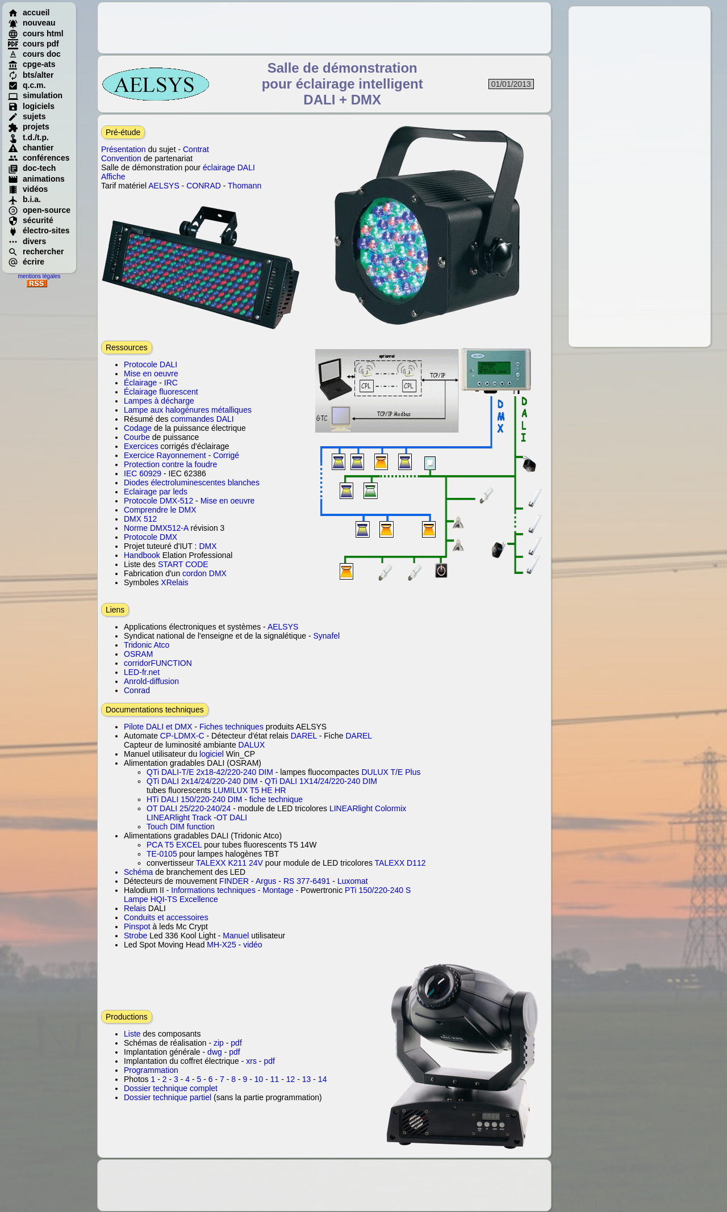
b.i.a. (24, 199)
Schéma (138, 872)
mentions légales (39, 276)
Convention (121, 158)
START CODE (183, 564)
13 (306, 1079)
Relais (135, 908)
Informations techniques (213, 890)
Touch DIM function (181, 826)
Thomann (244, 185)
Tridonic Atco (146, 644)
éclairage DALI (229, 167)
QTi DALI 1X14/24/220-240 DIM (321, 781)
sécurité (30, 220)
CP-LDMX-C (182, 735)
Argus (266, 881)
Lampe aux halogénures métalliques (188, 409)
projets (28, 126)
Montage (277, 890)
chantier (30, 147)
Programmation (151, 1070)
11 (274, 1079)
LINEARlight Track (179, 817)
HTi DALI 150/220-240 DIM (194, 799)
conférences (38, 157)
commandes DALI (201, 418)
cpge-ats (32, 64)
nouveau (32, 22)
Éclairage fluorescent (161, 391)
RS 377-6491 (307, 881)
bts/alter (30, 74)
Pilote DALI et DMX (159, 726)
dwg (214, 1051)
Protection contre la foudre (170, 464)
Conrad (137, 690)
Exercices (141, 446)
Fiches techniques (231, 726)
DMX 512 (140, 518)
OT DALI (231, 817)
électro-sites (38, 230)
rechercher (36, 251)
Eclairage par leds (155, 491)
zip (219, 1042)
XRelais (174, 582)
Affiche (113, 176)
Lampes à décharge (159, 400)
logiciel (211, 753)
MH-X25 (221, 944)
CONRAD (203, 185)
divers (27, 241)
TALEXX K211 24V (229, 862)
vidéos (28, 189)
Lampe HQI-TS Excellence (171, 899)
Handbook (142, 555)
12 (290, 1079)
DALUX (252, 744)
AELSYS (163, 185)
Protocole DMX (150, 537)
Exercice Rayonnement (165, 455)
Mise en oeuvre (151, 373)
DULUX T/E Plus (390, 772)
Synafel (326, 635)
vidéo (252, 944)
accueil (28, 12)
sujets (26, 116)
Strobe (135, 935)
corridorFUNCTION (158, 663)
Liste (132, 1033)
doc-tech (32, 168)
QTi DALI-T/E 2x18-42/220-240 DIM (210, 772)
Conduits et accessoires (166, 917)
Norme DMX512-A (156, 527)
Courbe (137, 437)
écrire (26, 261)
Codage (138, 428)
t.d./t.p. (28, 137)
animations (36, 178)
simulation (35, 95)
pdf (236, 1042)
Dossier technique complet (171, 1088)
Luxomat (352, 881)
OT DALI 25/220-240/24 (189, 808)
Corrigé (226, 455)
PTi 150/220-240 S (378, 890)
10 (259, 1079)
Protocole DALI (150, 364)
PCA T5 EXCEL (174, 844)
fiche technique (276, 799)
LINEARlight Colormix (367, 808)
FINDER (234, 881)
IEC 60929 (142, 473)
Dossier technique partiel (167, 1097)
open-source (39, 210)
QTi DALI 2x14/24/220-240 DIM (202, 781)
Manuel (236, 935)
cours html (36, 33)
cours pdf (33, 43)
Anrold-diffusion (151, 681)
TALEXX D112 (400, 862)
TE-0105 (162, 853)
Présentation (123, 149)
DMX (207, 546)
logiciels (31, 106)
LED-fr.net (142, 672)
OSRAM (138, 654)
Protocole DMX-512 (158, 500)
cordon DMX (204, 573)
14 (322, 1079)
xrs (251, 1061)
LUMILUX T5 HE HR (250, 790)
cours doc (34, 53)
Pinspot (137, 926)
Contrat (196, 149)
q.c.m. (26, 85)
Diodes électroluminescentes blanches (192, 482)
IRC (171, 382)
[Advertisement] (640, 176)
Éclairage (140, 382)
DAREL (304, 735)
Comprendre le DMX (160, 509)
